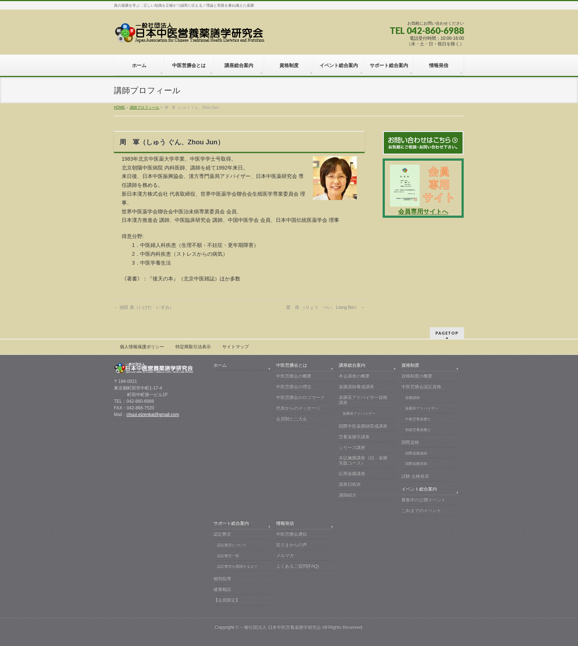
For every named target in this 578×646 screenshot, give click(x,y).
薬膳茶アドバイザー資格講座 (363, 400)
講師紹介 (347, 494)
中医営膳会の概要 (293, 375)
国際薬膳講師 (416, 453)
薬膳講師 (412, 397)
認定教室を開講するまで (237, 566)
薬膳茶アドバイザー (359, 413)
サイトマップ (235, 347)
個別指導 (222, 578)
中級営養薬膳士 (418, 419)
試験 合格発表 (415, 476)
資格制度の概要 (416, 375)
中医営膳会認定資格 (421, 386)
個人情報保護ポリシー (142, 347)
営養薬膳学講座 (354, 436)
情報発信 (285, 523)
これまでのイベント (421, 510)
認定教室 (222, 534)
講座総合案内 (352, 365)
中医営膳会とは (291, 365)
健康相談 (222, 589)
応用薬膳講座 (352, 473)
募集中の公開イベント (423, 499)
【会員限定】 (226, 600)
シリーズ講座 (352, 447)
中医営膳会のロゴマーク (300, 397)
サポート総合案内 (231, 523)
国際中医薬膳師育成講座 (363, 426)
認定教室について (232, 545)
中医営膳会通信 (291, 534)
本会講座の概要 (354, 375)
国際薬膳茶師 (416, 463)
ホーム (220, 365)
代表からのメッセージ (298, 408)
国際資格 (410, 442)
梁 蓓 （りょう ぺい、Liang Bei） (325, 307)
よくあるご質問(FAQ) (297, 566)
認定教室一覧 (228, 556)
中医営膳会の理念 (293, 386)
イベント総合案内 (419, 489)
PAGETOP (447, 333)
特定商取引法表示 (193, 347)
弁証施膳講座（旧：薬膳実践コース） (363, 460)
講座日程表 (350, 484)
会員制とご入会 (291, 418)
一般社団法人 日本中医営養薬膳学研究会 (280, 627)
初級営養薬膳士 (418, 429)
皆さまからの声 (291, 544)
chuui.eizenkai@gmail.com (152, 414)
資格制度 (410, 365)
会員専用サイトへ (423, 211)
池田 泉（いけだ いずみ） (144, 307)
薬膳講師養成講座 (356, 386)
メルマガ (285, 555)
